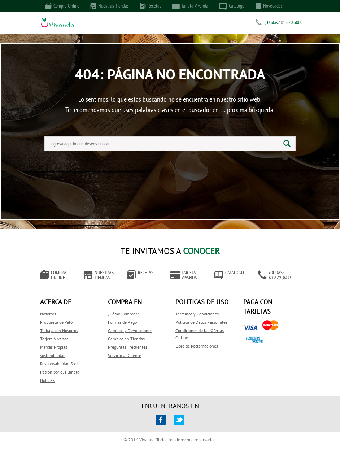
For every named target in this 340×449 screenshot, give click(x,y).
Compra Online (62, 6)
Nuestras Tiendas (109, 6)
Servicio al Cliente (124, 355)
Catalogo (231, 6)
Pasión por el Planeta (59, 372)
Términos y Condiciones (197, 314)
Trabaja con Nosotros (59, 330)
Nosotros (48, 314)
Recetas (150, 6)
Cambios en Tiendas (126, 338)
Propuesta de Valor (57, 322)
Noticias (47, 380)
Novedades (269, 6)
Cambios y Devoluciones (130, 330)
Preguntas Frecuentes (127, 347)
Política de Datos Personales (201, 322)
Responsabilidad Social (60, 363)
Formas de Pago (122, 322)
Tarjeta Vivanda (190, 6)
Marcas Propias (53, 347)
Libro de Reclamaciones (196, 346)
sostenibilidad (52, 355)
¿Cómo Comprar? (123, 314)
